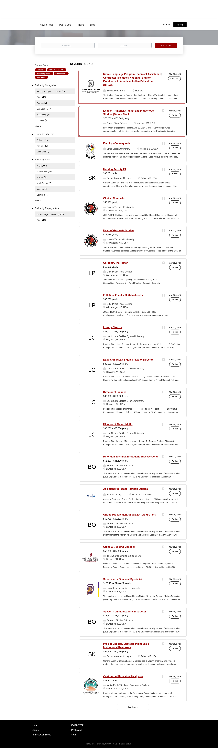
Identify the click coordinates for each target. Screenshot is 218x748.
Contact (35, 730)
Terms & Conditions (41, 734)
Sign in (166, 24)
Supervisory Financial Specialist (122, 579)
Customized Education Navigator (123, 676)
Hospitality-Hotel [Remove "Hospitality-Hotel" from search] (43, 74)
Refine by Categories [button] (45, 85)
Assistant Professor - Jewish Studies (125, 488)
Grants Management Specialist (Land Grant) (129, 514)
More (37, 126)
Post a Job (76, 730)
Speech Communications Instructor (124, 611)
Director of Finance (114, 392)
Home (34, 725)
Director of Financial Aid (117, 424)
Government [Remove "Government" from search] (60, 74)
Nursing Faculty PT (114, 169)
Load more (133, 707)
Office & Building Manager (119, 547)
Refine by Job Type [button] (44, 134)
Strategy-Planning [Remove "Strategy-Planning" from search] (56, 70)
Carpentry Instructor (115, 262)
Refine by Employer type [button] (47, 208)
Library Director (112, 327)
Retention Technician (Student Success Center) (131, 456)
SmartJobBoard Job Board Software (118, 744)
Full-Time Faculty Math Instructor (123, 295)
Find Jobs (166, 45)
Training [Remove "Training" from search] (40, 70)
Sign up (180, 25)
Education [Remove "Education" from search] (41, 77)
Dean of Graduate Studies (118, 230)
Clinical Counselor (114, 198)
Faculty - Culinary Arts (116, 143)
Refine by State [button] (42, 159)
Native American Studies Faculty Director (128, 359)
